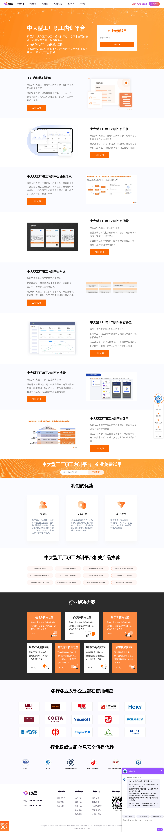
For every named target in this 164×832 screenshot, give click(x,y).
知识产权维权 (97, 806)
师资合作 (78, 802)
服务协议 (95, 798)
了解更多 (34, 634)
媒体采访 (78, 810)
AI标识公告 (96, 814)
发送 (159, 829)
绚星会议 (60, 806)
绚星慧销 (45, 4)
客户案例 (70, 4)
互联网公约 (96, 810)
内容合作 (78, 798)
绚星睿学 (33, 4)
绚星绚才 (20, 4)
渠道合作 (78, 806)
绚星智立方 (58, 4)
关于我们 (83, 4)
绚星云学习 (61, 798)
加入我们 (78, 814)
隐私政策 (95, 802)
